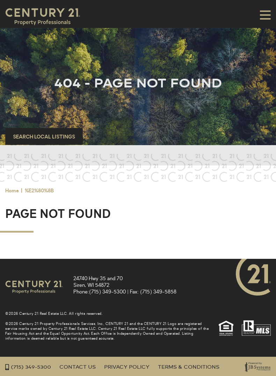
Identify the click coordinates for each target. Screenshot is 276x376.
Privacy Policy (127, 367)
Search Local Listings (44, 136)
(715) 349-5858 (158, 292)
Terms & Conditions (188, 367)
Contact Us (77, 367)
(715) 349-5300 (107, 292)
